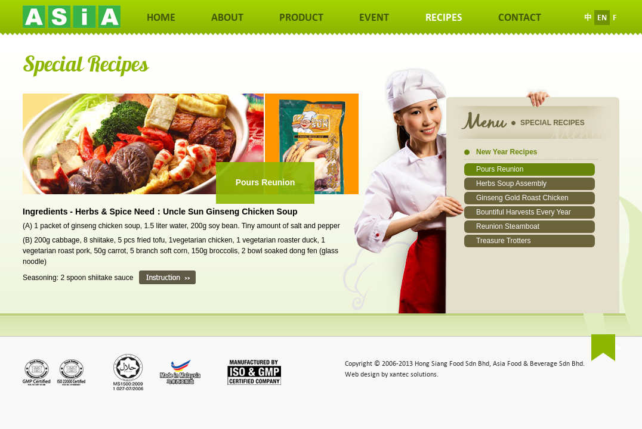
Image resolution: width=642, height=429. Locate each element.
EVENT (374, 17)
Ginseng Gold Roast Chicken (522, 198)
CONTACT (519, 17)
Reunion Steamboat (507, 226)
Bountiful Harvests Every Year (523, 212)
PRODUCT (301, 17)
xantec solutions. (414, 374)
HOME (161, 17)
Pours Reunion (499, 169)
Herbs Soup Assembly (511, 183)
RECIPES (443, 17)
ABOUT (227, 17)
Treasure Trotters (503, 241)
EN (602, 17)
